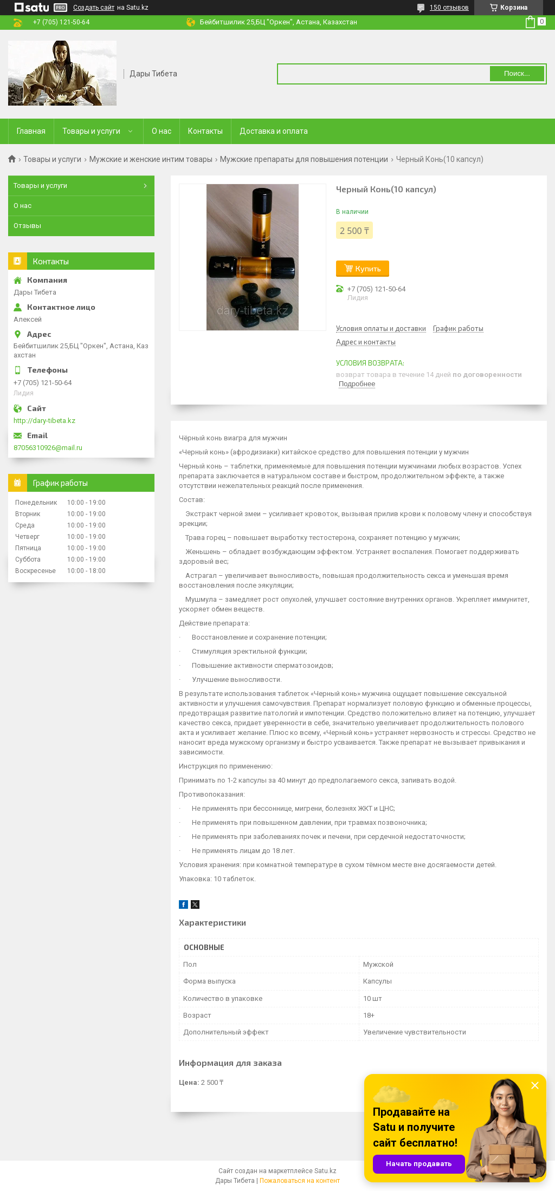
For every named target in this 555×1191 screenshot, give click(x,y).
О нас (161, 131)
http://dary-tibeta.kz (44, 420)
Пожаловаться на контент (300, 1181)
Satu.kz (325, 1171)
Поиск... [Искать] (517, 73)
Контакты (205, 131)
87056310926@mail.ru (48, 448)
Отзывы (27, 226)
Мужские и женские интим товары (150, 159)
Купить (368, 268)
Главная (31, 131)
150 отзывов (449, 7)
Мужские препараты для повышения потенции (304, 159)
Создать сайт (93, 7)
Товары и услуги (91, 131)
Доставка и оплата (274, 131)
